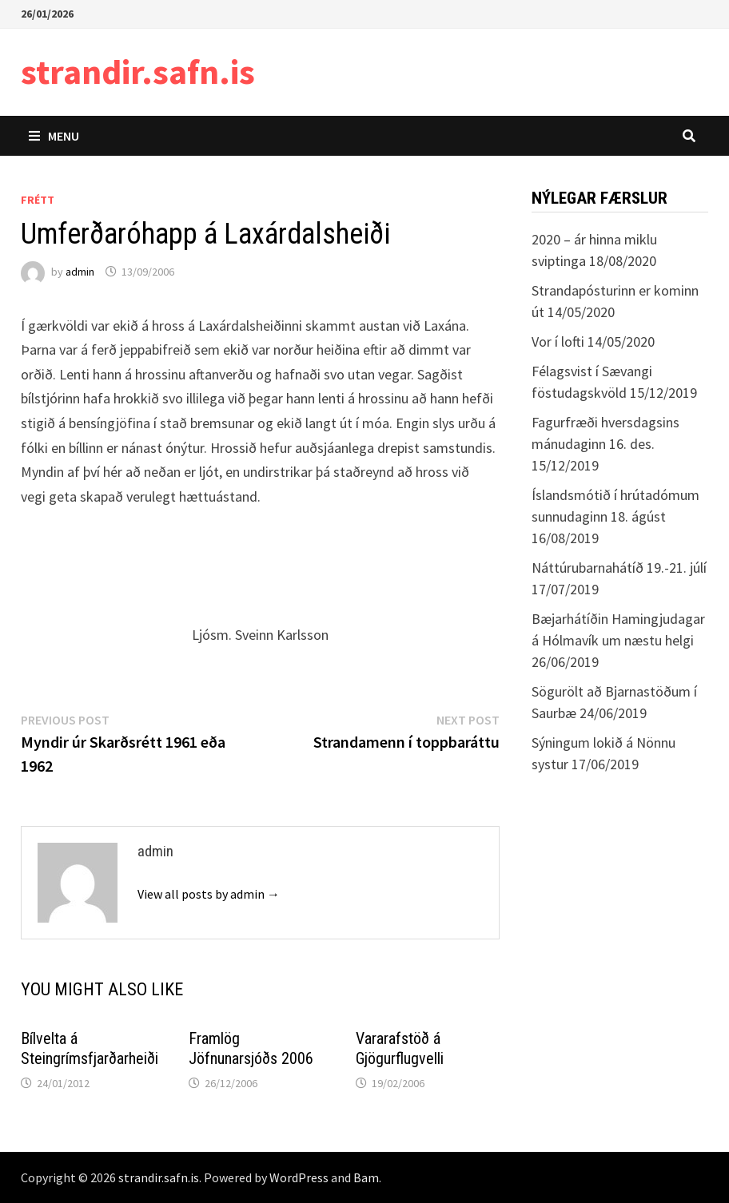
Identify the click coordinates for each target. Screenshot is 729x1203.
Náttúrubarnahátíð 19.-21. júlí (619, 567)
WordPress (299, 1177)
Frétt (37, 200)
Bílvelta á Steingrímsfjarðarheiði (89, 1048)
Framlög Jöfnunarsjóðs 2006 (251, 1048)
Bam (366, 1177)
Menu (54, 136)
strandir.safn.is (138, 71)
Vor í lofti (558, 341)
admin (80, 271)
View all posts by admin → (208, 894)
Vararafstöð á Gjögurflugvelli (400, 1048)
